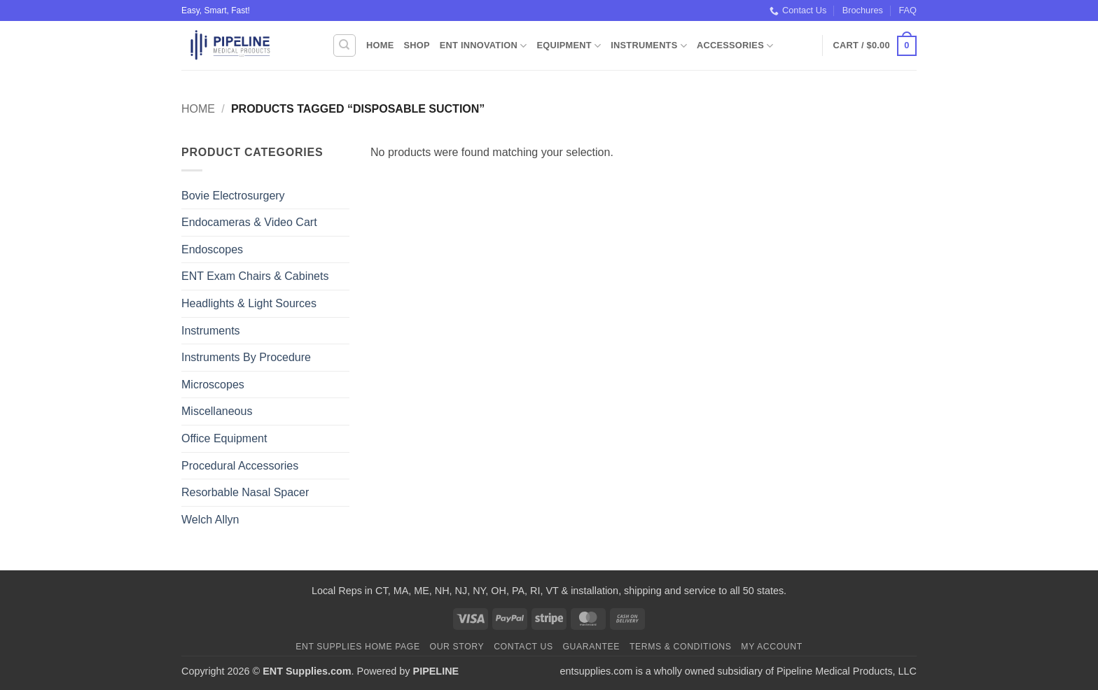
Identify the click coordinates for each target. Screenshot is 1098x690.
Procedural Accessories (239, 466)
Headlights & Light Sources (249, 303)
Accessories (735, 45)
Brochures (862, 10)
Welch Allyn (210, 520)
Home (380, 45)
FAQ (907, 10)
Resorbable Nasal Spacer (245, 492)
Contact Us (798, 10)
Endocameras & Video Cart (249, 222)
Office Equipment (224, 438)
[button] (875, 46)
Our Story (457, 647)
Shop (416, 45)
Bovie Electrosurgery (233, 196)
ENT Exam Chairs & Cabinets (254, 276)
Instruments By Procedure (246, 357)
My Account (771, 647)
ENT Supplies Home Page (358, 647)
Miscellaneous (216, 411)
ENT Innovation (483, 45)
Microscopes (212, 384)
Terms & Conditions (681, 647)
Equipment (568, 45)
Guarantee (591, 647)
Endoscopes (212, 249)
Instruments (649, 45)
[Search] (344, 45)
